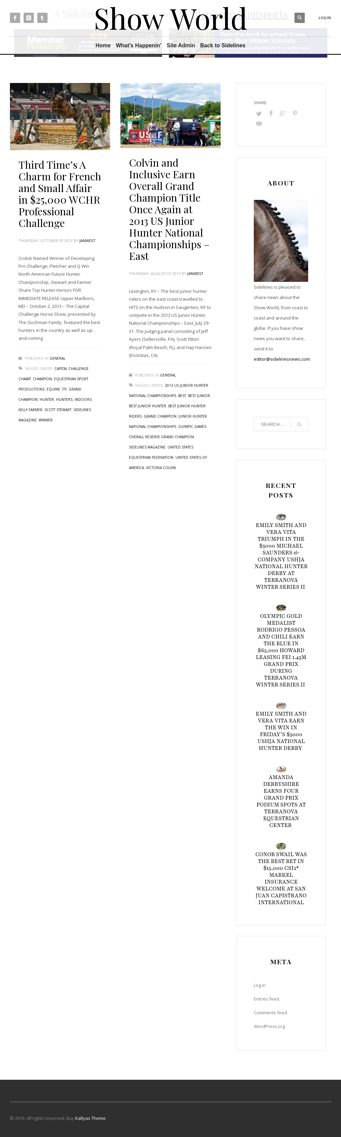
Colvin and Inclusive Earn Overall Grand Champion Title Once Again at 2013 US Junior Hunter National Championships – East (169, 209)
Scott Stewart (57, 409)
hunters (64, 399)
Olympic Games (192, 426)
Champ (24, 378)
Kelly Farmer (30, 409)
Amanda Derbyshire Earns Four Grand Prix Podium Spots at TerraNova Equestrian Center (281, 801)
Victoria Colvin (161, 467)
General (57, 358)
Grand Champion (160, 416)
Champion (42, 378)
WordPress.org (269, 1026)
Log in (260, 985)
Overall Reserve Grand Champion (161, 436)
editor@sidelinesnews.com (282, 359)
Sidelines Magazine (147, 447)
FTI (64, 389)
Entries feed (266, 999)
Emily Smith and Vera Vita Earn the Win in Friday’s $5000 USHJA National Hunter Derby (281, 731)
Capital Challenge (71, 368)
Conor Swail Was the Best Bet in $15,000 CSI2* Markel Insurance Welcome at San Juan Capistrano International (281, 878)
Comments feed (270, 1012)
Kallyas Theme (90, 1118)
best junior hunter (147, 406)
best (182, 395)
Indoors (83, 399)
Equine (53, 389)
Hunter (47, 399)
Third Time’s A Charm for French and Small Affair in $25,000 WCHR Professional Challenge (59, 194)
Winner (46, 420)
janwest (87, 240)
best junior (199, 395)
